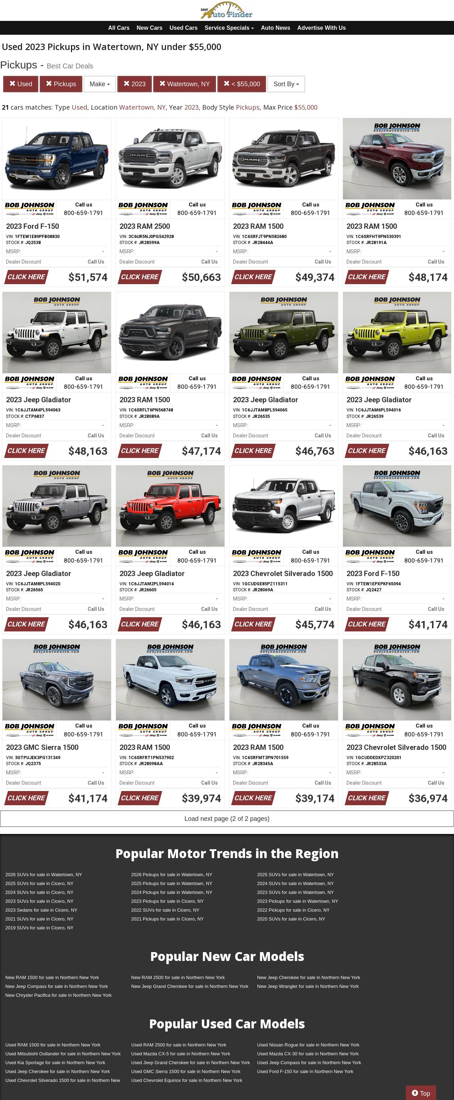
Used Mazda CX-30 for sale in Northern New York (308, 1053)
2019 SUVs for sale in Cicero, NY (39, 927)
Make (100, 84)
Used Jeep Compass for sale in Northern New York (309, 1062)
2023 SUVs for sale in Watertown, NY (295, 892)
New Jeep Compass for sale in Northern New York (56, 986)
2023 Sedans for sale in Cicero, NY (41, 910)
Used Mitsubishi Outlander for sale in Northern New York (63, 1053)
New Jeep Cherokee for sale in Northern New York (308, 977)
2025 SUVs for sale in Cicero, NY (39, 883)
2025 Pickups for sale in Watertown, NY (171, 883)
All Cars (118, 28)
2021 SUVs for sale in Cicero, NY (39, 919)
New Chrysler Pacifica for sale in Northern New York (58, 995)
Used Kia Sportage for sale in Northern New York (55, 1062)
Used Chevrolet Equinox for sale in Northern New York (186, 1080)
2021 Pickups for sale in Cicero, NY (167, 919)
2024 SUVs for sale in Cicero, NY (39, 892)
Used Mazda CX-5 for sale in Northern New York (180, 1053)
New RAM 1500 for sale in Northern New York (52, 977)
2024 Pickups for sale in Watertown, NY (171, 892)
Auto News (275, 28)
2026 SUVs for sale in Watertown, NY (43, 874)
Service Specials (229, 28)
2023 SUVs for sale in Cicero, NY (39, 901)
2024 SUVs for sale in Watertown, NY (295, 883)
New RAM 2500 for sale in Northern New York (178, 977)
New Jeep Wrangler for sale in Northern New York (308, 986)
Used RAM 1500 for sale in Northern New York (52, 1045)
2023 (134, 84)
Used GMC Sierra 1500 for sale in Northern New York (185, 1071)
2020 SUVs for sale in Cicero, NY (291, 919)
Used (20, 84)
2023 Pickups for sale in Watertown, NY (297, 901)
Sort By (286, 84)
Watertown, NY (184, 84)
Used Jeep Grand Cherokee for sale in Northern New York (190, 1062)
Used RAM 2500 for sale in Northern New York (178, 1045)
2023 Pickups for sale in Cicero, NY (167, 901)
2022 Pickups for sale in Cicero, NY (293, 910)
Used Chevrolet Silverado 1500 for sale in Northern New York (62, 1082)
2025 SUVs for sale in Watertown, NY (295, 874)
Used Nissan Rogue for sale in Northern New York (308, 1045)
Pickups (61, 84)
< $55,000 (241, 84)
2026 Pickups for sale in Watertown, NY (171, 874)
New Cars (149, 28)
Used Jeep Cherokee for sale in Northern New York (57, 1071)
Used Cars (184, 28)
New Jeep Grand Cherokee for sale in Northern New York (189, 986)
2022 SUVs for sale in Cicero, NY (165, 910)
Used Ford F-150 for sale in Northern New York (305, 1071)
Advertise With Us (321, 28)
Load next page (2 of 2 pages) (227, 818)
